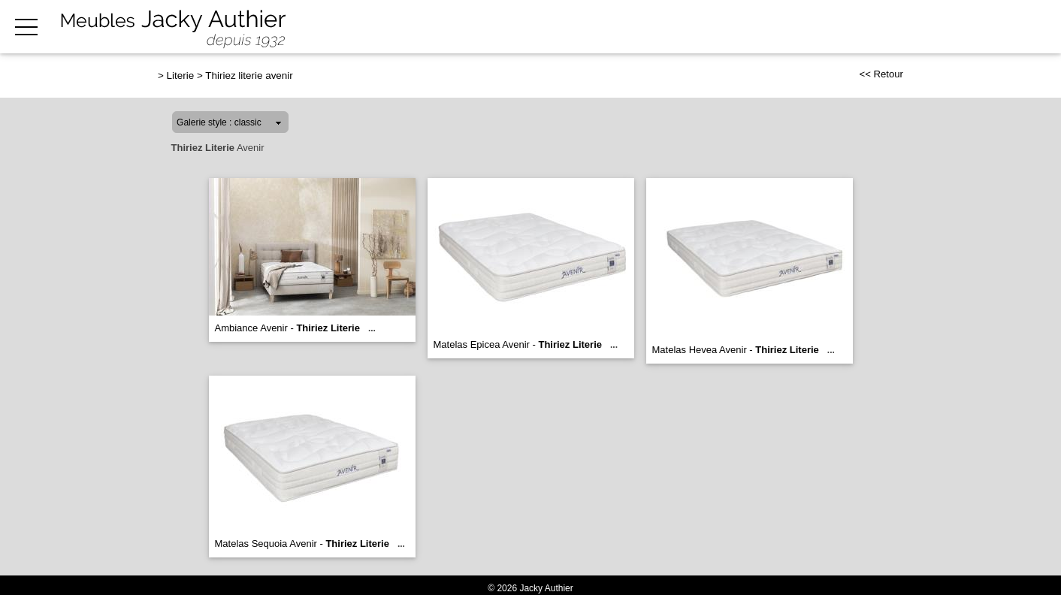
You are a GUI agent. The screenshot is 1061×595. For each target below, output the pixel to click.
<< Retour (881, 74)
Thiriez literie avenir (249, 75)
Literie (181, 75)
